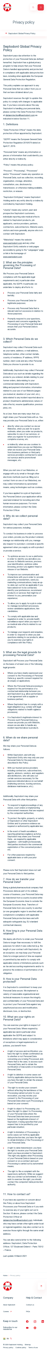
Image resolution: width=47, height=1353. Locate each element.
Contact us (30, 1305)
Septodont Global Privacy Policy (21, 34)
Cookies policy (20, 1348)
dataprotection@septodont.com (20, 116)
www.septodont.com (12, 243)
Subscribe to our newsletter (10, 1328)
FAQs (28, 1312)
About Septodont (9, 1305)
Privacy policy (8, 1348)
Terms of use (33, 1348)
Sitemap (28, 1345)
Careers (6, 1312)
